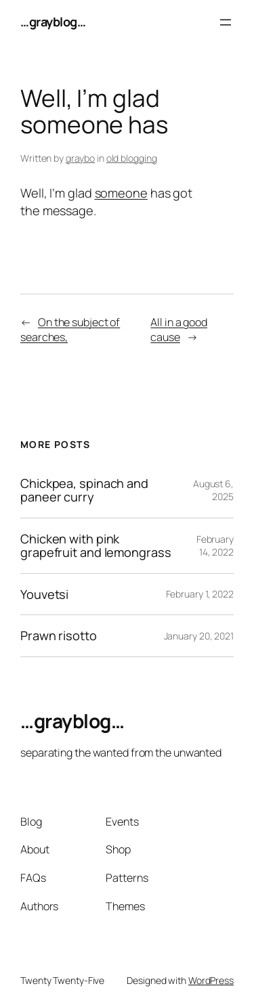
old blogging (131, 158)
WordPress (211, 980)
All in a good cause (178, 330)
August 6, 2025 (213, 490)
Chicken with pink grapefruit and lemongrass (95, 546)
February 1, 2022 (200, 593)
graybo (80, 158)
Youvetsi (44, 594)
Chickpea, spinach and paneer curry (84, 490)
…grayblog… (52, 22)
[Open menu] (225, 22)
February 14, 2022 (215, 546)
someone (121, 193)
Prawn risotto (58, 635)
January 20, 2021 (199, 635)
